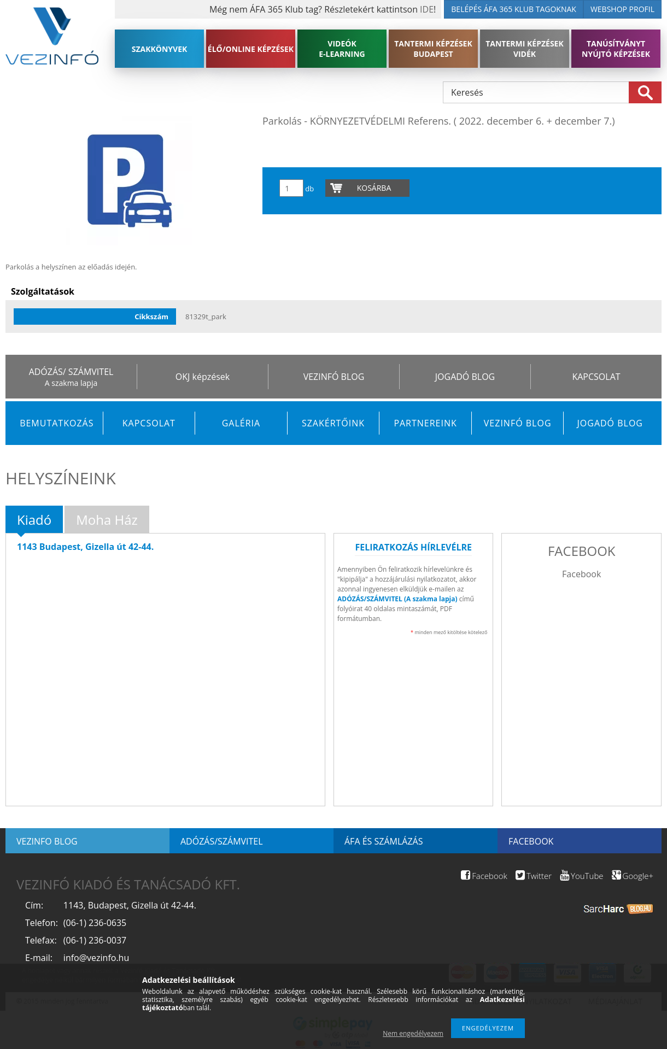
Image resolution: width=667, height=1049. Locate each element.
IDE (427, 9)
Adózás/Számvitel (221, 841)
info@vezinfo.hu (96, 958)
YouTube (581, 875)
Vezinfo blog (47, 841)
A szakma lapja (71, 383)
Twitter (534, 875)
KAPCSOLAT (596, 377)
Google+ (632, 875)
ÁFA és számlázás (383, 841)
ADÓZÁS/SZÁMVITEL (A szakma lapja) (397, 598)
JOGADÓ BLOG (465, 377)
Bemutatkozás (56, 423)
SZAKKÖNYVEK (160, 49)
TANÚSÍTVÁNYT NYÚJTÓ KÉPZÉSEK (616, 48)
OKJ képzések (202, 377)
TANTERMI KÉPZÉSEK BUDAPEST (433, 48)
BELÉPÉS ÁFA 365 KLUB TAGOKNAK (513, 9)
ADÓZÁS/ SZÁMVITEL (71, 372)
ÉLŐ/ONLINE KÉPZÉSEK (251, 49)
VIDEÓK (342, 48)
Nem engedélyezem (413, 1033)
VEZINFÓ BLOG (334, 377)
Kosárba (374, 188)
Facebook (581, 574)
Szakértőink (333, 423)
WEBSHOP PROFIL (622, 9)
